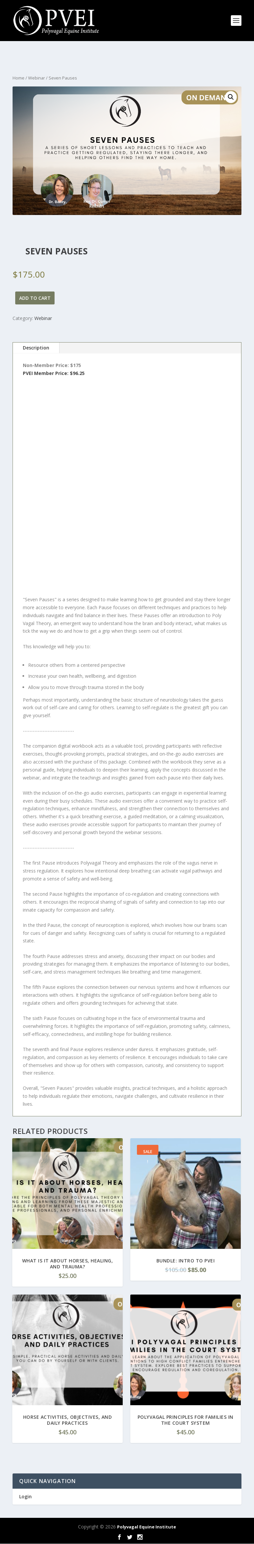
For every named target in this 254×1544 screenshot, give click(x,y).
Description (36, 348)
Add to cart (35, 298)
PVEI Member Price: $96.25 (54, 373)
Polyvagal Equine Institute (146, 1527)
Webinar (36, 78)
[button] (231, 97)
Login (25, 1496)
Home (18, 78)
